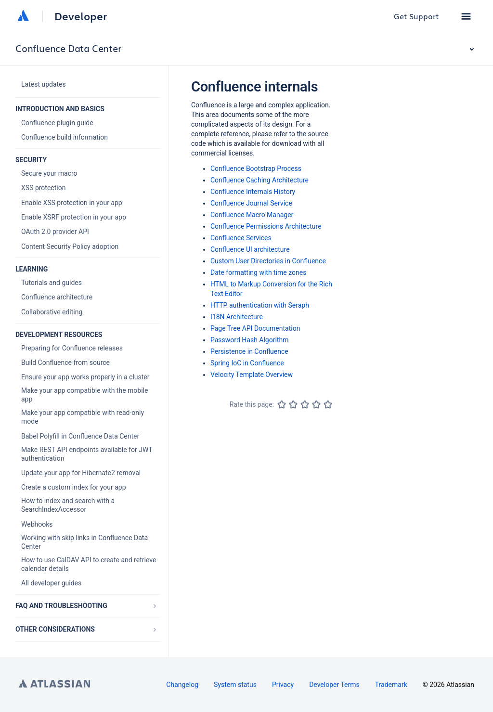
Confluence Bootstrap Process (255, 168)
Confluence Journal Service (251, 203)
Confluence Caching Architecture (259, 180)
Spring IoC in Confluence (247, 363)
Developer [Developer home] (80, 16)
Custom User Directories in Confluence (268, 261)
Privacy (283, 684)
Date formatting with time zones (258, 272)
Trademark (391, 684)
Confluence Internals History (252, 191)
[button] (466, 16)
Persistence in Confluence (249, 351)
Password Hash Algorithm (249, 340)
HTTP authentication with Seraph (259, 305)
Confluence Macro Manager (251, 215)
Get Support (416, 16)
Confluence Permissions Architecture (266, 226)
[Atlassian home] (23, 16)
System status (235, 684)
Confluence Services (241, 238)
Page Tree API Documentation (255, 328)
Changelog (182, 684)
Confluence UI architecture (250, 249)
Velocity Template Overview (251, 374)
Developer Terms (334, 684)
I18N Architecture (236, 317)
